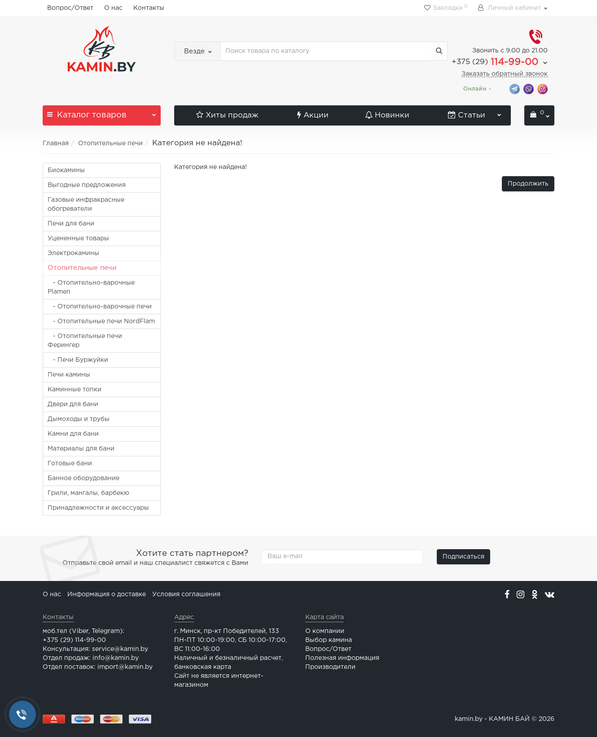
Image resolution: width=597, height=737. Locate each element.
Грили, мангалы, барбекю (88, 493)
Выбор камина (328, 640)
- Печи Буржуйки (78, 360)
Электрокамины (73, 253)
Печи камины (69, 374)
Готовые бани (70, 463)
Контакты (148, 8)
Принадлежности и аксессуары (98, 508)
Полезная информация (342, 658)
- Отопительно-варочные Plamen (91, 287)
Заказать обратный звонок (504, 74)
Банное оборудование (83, 478)
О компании (324, 631)
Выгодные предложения (87, 185)
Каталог (101, 112)
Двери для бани (73, 404)
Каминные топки (74, 389)
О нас (113, 8)
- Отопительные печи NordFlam (101, 321)
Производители (330, 667)
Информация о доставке (106, 594)
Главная (56, 143)
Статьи (475, 112)
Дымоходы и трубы (79, 419)
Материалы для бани (81, 448)
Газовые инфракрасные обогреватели (86, 204)
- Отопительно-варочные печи (100, 306)
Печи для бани (71, 223)
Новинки (387, 115)
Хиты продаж (227, 115)
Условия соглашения (186, 594)
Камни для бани (73, 434)
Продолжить (528, 183)
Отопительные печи (110, 143)
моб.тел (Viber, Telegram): (83, 631)
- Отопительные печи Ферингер (85, 341)
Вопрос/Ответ (70, 8)
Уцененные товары (78, 238)
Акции (313, 115)
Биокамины (66, 170)
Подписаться (463, 556)
